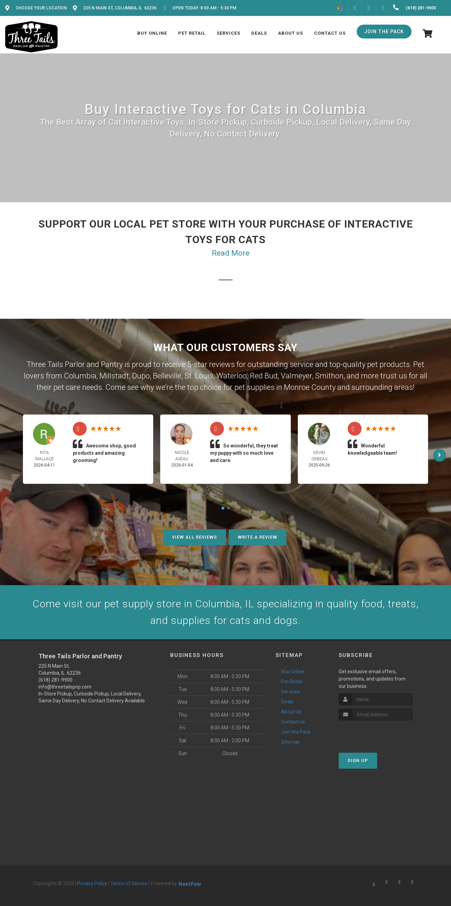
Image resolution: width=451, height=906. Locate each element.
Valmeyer (296, 375)
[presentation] (376, 733)
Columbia (80, 375)
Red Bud (264, 375)
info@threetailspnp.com (65, 687)
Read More (231, 253)
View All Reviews (194, 537)
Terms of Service (129, 883)
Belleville (167, 375)
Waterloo (231, 375)
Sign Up (358, 760)
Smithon (329, 375)
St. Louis (198, 375)
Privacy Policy (92, 883)
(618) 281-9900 (55, 680)
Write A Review (257, 537)
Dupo (141, 375)
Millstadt (114, 375)
